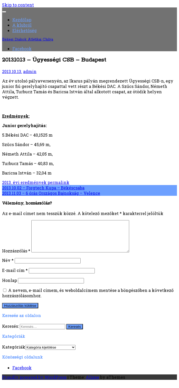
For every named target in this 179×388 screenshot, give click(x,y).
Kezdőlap (21, 19)
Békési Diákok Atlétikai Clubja (27, 39)
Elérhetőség (24, 30)
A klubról (22, 25)
